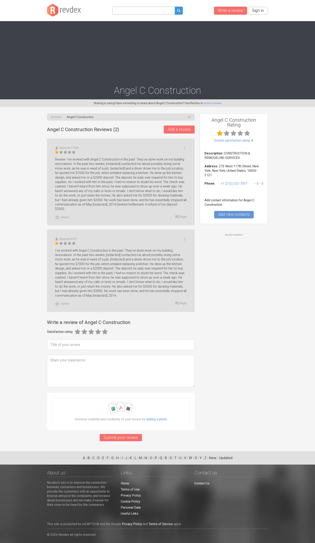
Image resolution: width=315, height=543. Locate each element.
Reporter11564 (67, 148)
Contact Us (202, 483)
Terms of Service (161, 524)
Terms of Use (130, 489)
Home (125, 483)
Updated (225, 458)
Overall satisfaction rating (234, 140)
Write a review (230, 10)
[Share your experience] (121, 371)
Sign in (258, 10)
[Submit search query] (179, 11)
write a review (212, 103)
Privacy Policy (131, 495)
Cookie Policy (130, 501)
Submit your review (121, 437)
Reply (181, 216)
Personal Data (131, 507)
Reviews (56, 117)
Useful (62, 217)
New (213, 458)
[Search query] (143, 11)
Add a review (179, 129)
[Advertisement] (157, 51)
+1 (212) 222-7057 (234, 183)
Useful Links (129, 513)
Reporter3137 (66, 239)
